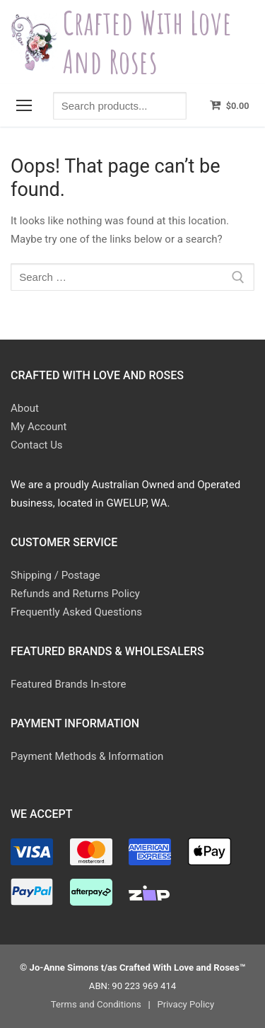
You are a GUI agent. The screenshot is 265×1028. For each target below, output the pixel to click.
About (25, 408)
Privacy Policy (185, 1004)
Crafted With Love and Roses (147, 42)
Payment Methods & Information (87, 756)
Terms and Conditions (96, 1004)
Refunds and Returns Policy (75, 593)
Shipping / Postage (55, 575)
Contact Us (37, 445)
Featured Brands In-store (68, 684)
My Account (38, 426)
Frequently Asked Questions (76, 612)
